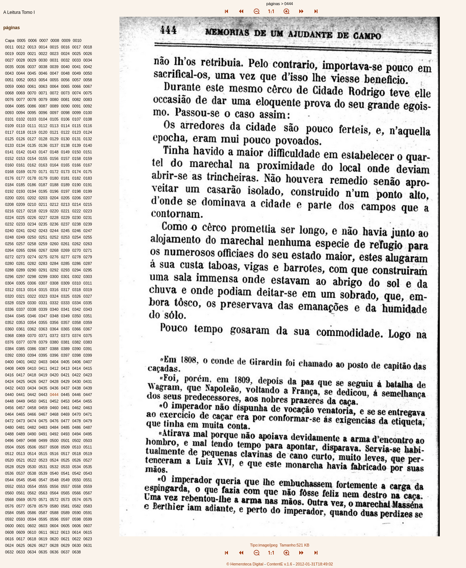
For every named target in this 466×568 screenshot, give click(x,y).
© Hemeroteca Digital (244, 564)
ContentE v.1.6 (279, 564)
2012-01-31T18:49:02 (314, 564)
